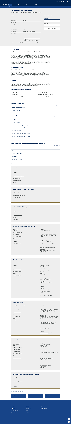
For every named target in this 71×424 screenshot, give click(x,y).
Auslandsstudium (15, 395)
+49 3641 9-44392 (17, 180)
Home (3, 6)
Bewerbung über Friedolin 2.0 (43, 92)
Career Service (48, 395)
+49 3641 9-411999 (17, 236)
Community (43, 4)
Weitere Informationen (17, 219)
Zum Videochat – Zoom (44, 290)
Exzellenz (27, 406)
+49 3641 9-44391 (17, 197)
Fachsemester (47, 18)
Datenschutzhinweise (46, 295)
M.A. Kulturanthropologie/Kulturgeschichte (20, 6)
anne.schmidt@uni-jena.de (19, 176)
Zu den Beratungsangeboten (18, 275)
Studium (9, 4)
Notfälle (41, 406)
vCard (15, 182)
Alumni (30, 395)
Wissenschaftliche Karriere (23, 4)
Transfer (27, 410)
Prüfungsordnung (15, 94)
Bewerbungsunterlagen (26, 42)
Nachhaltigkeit (28, 408)
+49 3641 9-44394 (17, 178)
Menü (4, 4)
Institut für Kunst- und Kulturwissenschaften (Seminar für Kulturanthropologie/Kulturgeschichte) (32, 39)
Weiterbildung (13, 412)
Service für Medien (43, 408)
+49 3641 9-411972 (17, 238)
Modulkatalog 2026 (17, 96)
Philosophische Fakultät (28, 35)
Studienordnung (15, 92)
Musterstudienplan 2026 (18, 99)
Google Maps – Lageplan (18, 174)
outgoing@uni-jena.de (18, 383)
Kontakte (42, 403)
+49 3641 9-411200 (17, 314)
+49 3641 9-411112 (17, 353)
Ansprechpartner (36, 42)
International (31, 4)
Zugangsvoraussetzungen (16, 42)
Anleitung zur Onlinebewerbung (45, 94)
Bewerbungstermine (43, 96)
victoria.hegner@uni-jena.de (19, 195)
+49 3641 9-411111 (17, 316)
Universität (37, 4)
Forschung (15, 4)
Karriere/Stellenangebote (15, 410)
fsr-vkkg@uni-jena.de (18, 215)
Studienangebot (11, 6)
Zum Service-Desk (17, 234)
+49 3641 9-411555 (17, 271)
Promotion (13, 406)
